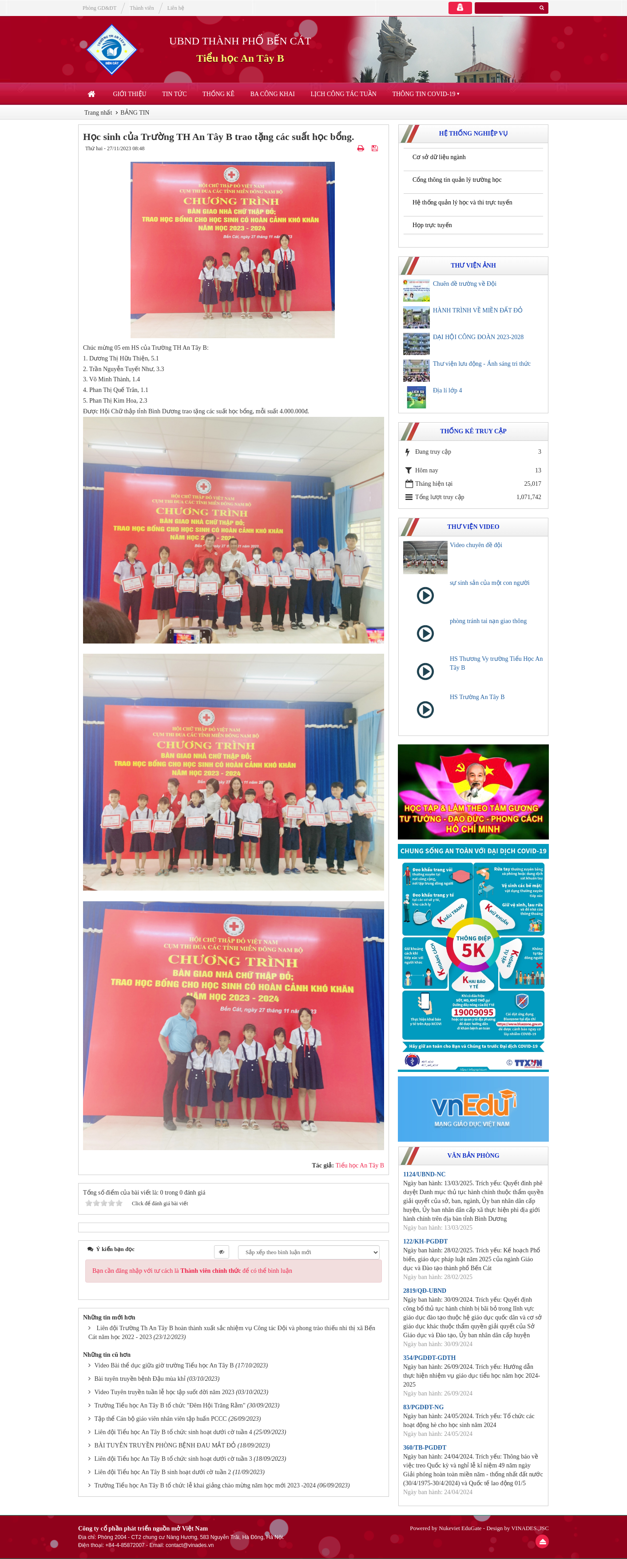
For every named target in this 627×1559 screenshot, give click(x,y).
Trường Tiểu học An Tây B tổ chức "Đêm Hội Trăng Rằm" (170, 1405)
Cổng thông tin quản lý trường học (457, 179)
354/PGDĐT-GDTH (429, 1358)
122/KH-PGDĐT (425, 1241)
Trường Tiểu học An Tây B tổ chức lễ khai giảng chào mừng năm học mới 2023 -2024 (205, 1485)
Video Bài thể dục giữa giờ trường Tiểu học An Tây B (164, 1365)
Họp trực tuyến (432, 225)
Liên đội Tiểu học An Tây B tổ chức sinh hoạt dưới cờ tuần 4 (173, 1432)
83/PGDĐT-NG (423, 1407)
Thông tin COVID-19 (423, 94)
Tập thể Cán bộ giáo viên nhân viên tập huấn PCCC (161, 1418)
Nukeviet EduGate (460, 1528)
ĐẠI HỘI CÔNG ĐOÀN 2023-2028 (478, 337)
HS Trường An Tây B (477, 697)
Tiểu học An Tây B (240, 58)
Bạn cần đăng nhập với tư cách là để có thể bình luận (192, 1270)
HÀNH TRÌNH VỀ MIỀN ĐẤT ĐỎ (478, 310)
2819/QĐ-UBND (424, 1290)
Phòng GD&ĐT (99, 8)
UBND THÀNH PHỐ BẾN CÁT (240, 41)
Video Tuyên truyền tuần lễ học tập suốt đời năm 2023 (164, 1392)
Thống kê (218, 94)
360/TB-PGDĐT (424, 1447)
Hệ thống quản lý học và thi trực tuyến (462, 202)
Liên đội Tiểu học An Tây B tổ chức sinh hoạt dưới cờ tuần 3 (173, 1458)
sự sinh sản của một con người (490, 583)
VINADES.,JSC (530, 1528)
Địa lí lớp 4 (447, 390)
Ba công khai (272, 94)
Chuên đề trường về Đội (464, 283)
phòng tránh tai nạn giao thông (488, 621)
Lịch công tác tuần (343, 94)
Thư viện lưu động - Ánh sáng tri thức (482, 363)
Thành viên (142, 8)
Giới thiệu (130, 94)
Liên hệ (175, 8)
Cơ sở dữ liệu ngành (439, 157)
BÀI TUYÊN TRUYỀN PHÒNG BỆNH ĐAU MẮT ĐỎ (165, 1445)
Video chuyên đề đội (476, 545)
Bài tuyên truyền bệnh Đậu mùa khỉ (140, 1378)
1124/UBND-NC (424, 1174)
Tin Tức (174, 94)
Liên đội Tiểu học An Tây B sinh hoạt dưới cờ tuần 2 (163, 1472)
